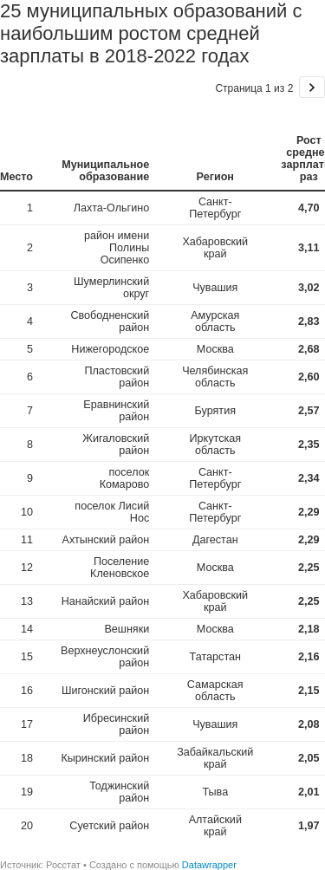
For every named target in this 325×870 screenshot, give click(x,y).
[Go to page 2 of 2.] (312, 87)
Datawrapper (209, 865)
